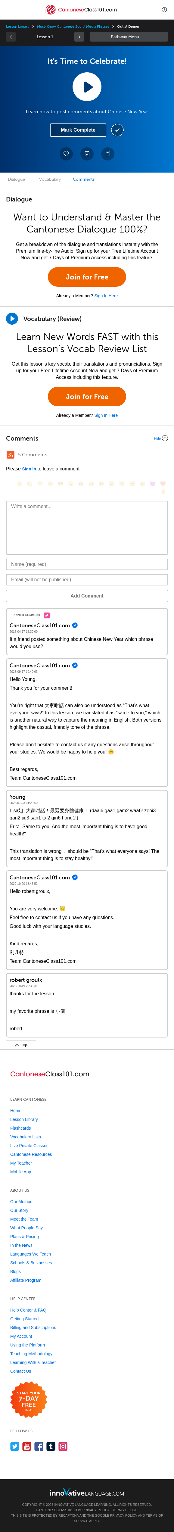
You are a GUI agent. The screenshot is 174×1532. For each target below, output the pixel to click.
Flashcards (20, 1128)
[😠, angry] (71, 484)
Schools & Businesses (31, 1262)
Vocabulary (50, 179)
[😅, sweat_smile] (91, 484)
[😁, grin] (40, 484)
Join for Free (87, 277)
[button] (164, 9)
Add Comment (86, 595)
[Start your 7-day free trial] (28, 1399)
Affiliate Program (25, 1280)
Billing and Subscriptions (33, 1327)
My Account (21, 1336)
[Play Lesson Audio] (87, 86)
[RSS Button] (10, 454)
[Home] (81, 14)
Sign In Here (106, 295)
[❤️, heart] (163, 484)
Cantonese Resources (31, 1154)
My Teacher (21, 1163)
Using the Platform (27, 1345)
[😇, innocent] (122, 484)
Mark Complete (78, 130)
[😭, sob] (112, 484)
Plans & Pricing (24, 1236)
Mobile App (20, 1171)
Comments (84, 179)
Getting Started (24, 1318)
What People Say (26, 1227)
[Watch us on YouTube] (27, 1446)
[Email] (87, 579)
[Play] (12, 319)
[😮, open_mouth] (142, 484)
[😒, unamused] (50, 484)
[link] (79, 37)
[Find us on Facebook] (39, 1446)
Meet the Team (24, 1219)
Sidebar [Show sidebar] (129, 37)
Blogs (15, 1271)
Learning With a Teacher (33, 1362)
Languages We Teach (30, 1254)
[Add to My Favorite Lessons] (66, 154)
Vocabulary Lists (25, 1136)
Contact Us (20, 1371)
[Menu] (9, 9)
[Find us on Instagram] (63, 1446)
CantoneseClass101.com (58, 1510)
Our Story (19, 1210)
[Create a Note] (87, 154)
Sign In (29, 468)
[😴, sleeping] (132, 484)
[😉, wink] (101, 484)
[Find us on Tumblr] (51, 1446)
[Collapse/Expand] (87, 438)
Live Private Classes (29, 1145)
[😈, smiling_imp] (153, 484)
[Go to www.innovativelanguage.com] (87, 1492)
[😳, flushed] (30, 484)
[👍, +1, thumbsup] (163, 491)
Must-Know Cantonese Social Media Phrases (73, 26)
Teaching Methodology (31, 1353)
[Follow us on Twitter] (15, 1446)
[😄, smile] (19, 484)
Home (15, 1110)
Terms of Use (124, 1510)
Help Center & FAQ (28, 1310)
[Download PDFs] (107, 154)
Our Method (21, 1201)
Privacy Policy (96, 1510)
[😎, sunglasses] (60, 484)
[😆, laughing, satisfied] (81, 484)
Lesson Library (17, 26)
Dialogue (16, 179)
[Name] (87, 564)
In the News (21, 1245)
